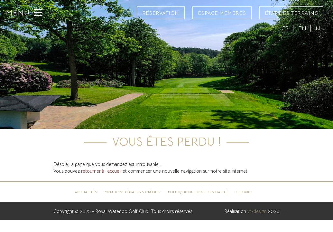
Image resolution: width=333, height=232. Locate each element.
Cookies (244, 191)
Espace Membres (222, 13)
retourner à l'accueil (101, 171)
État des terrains (291, 13)
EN (302, 28)
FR (285, 28)
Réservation (160, 13)
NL (319, 28)
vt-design (257, 211)
